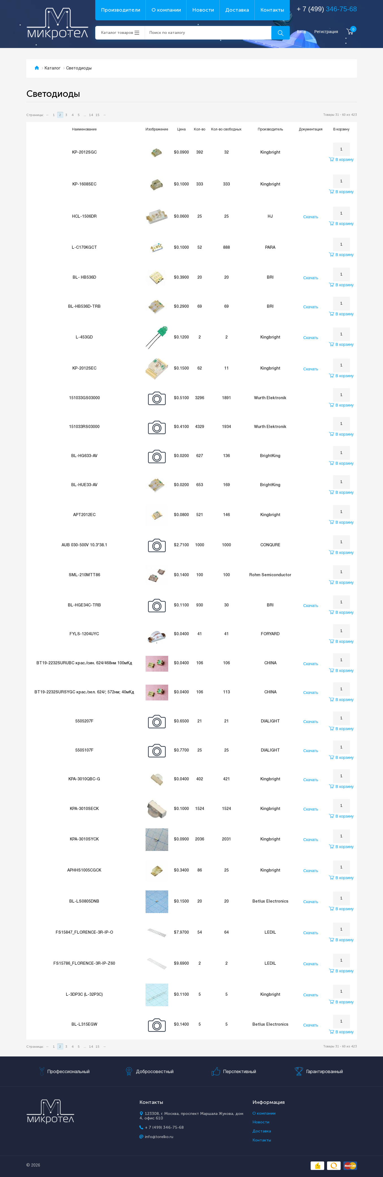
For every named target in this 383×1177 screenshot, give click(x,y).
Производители (120, 10)
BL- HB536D (84, 277)
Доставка (237, 10)
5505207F (84, 721)
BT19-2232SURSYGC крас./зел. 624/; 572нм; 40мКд (84, 692)
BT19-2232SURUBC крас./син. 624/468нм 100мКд (84, 663)
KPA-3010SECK (84, 809)
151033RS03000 (84, 427)
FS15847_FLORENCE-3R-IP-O (84, 932)
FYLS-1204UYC (84, 634)
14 (91, 115)
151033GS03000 (84, 398)
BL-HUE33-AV (84, 485)
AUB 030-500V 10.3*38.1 (84, 545)
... (85, 115)
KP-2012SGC (84, 152)
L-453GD (84, 337)
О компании (166, 10)
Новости (203, 10)
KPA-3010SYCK (84, 839)
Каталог (52, 68)
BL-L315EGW (84, 1025)
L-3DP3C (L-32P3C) (84, 995)
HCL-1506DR (84, 217)
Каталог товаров (117, 32)
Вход (301, 31)
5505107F (84, 750)
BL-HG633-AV (84, 456)
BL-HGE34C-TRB (84, 605)
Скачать (310, 217)
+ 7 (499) (327, 9)
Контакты (272, 10)
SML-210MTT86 (84, 575)
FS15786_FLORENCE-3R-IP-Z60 (84, 964)
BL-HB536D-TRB (84, 307)
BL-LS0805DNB (84, 901)
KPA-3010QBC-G (84, 779)
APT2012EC (84, 515)
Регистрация (326, 31)
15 (97, 115)
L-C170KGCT (84, 248)
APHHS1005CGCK (84, 870)
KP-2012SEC (84, 368)
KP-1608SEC (84, 184)
